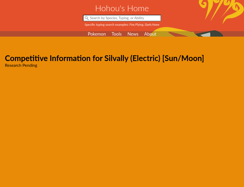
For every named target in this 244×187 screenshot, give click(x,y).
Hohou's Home (122, 8)
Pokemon (97, 34)
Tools (117, 34)
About (150, 34)
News (132, 34)
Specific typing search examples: (122, 24)
